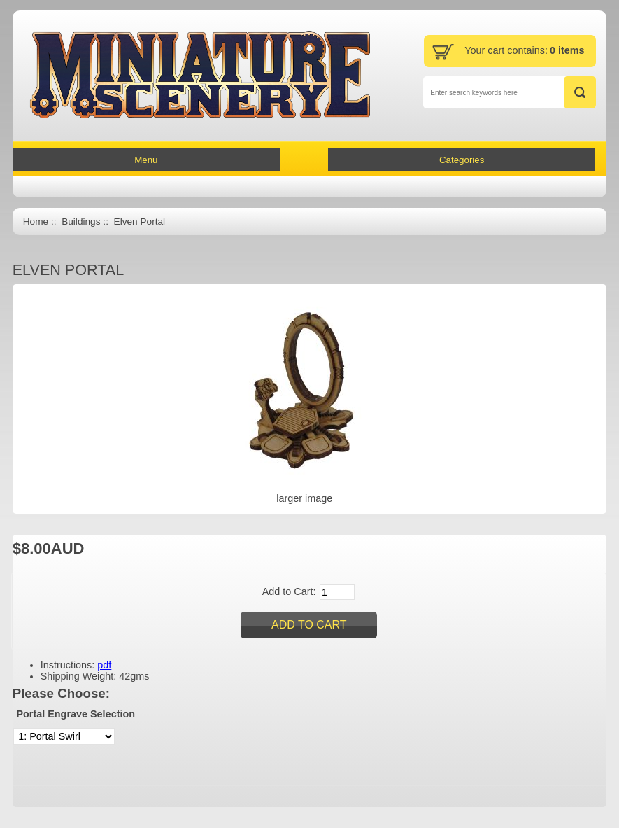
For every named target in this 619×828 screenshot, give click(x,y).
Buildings (81, 221)
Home (35, 221)
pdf (104, 665)
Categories (461, 160)
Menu (145, 160)
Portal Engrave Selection (75, 714)
